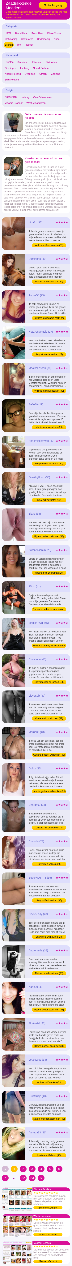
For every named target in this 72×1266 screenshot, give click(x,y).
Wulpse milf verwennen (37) (49, 245)
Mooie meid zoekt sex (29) (49, 427)
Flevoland (22, 62)
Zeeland (55, 73)
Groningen (10, 68)
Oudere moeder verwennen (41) (49, 609)
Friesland (37, 62)
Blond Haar (21, 33)
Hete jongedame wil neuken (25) (49, 791)
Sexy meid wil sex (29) (49, 864)
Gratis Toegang (53, 5)
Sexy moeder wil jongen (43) (49, 682)
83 (32, 1178)
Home (8, 32)
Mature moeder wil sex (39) (49, 281)
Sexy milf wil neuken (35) (49, 900)
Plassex (29, 44)
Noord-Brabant (41, 68)
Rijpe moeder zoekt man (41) (49, 1009)
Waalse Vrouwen (48, 1234)
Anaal (57, 39)
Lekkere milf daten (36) (49, 1155)
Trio (19, 44)
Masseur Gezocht (48, 1261)
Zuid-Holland (12, 79)
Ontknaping (11, 39)
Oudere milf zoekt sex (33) (49, 827)
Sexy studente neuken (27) (49, 354)
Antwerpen (11, 96)
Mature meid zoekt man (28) (49, 573)
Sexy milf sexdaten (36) (49, 500)
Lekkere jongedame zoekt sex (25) (49, 318)
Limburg (24, 68)
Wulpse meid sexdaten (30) (49, 463)
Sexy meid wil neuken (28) (49, 937)
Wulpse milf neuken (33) (49, 1082)
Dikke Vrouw (54, 33)
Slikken (9, 44)
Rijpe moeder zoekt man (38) (49, 536)
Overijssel (30, 73)
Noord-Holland (13, 73)
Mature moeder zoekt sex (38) (49, 1046)
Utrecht (43, 73)
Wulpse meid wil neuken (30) (49, 390)
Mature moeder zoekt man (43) (49, 1119)
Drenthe (9, 62)
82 (23, 1178)
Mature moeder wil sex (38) (49, 973)
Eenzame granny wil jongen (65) (49, 645)
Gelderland (52, 62)
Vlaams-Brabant (14, 103)
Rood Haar (38, 33)
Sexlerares (27, 39)
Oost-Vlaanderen (42, 97)
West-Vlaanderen (35, 103)
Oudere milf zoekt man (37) (49, 718)
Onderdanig (43, 39)
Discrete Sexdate (48, 1207)
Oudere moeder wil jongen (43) (49, 755)
